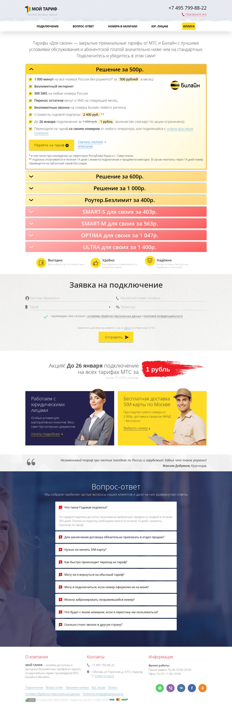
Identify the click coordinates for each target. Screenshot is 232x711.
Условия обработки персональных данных (52, 694)
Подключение (48, 26)
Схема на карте (104, 675)
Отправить (114, 337)
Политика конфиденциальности (103, 694)
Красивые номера (77, 687)
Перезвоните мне (196, 14)
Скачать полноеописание (90, 144)
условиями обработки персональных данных (114, 316)
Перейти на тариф (49, 145)
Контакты (96, 656)
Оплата (188, 26)
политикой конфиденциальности (163, 316)
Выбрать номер (136, 428)
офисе (127, 328)
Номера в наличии (122, 26)
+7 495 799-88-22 (188, 8)
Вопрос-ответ (83, 26)
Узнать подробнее (45, 434)
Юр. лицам (159, 26)
